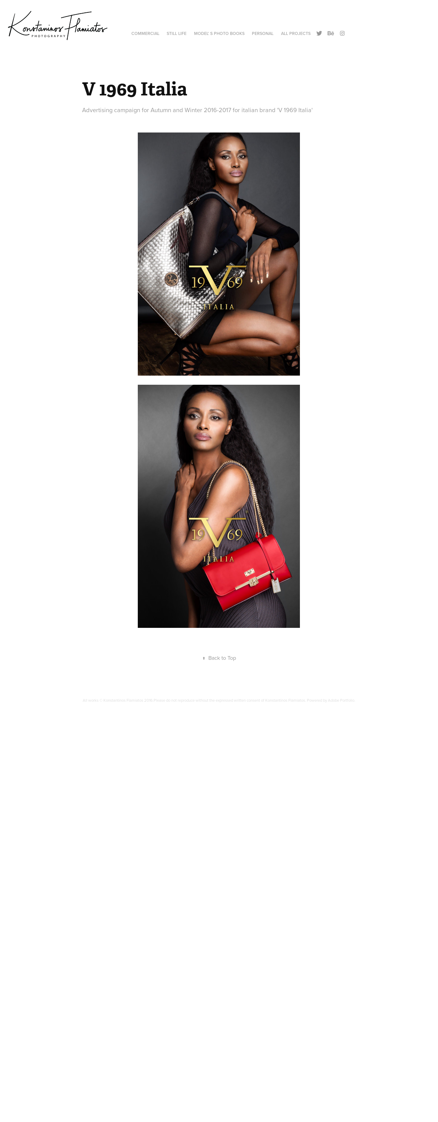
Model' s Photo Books (219, 33)
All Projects (296, 33)
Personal (262, 33)
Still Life (176, 33)
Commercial (145, 33)
